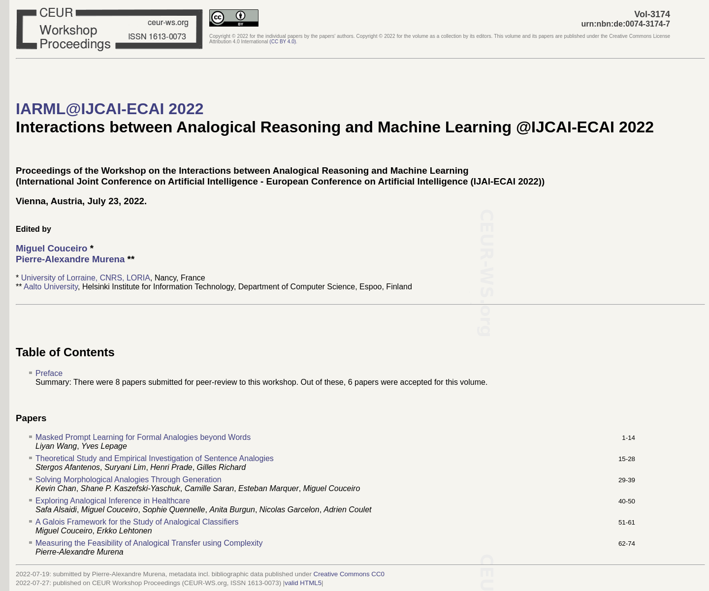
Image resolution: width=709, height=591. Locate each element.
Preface (49, 373)
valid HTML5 (303, 583)
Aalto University (51, 286)
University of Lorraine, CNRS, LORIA (85, 278)
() (282, 41)
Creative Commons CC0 (349, 574)
